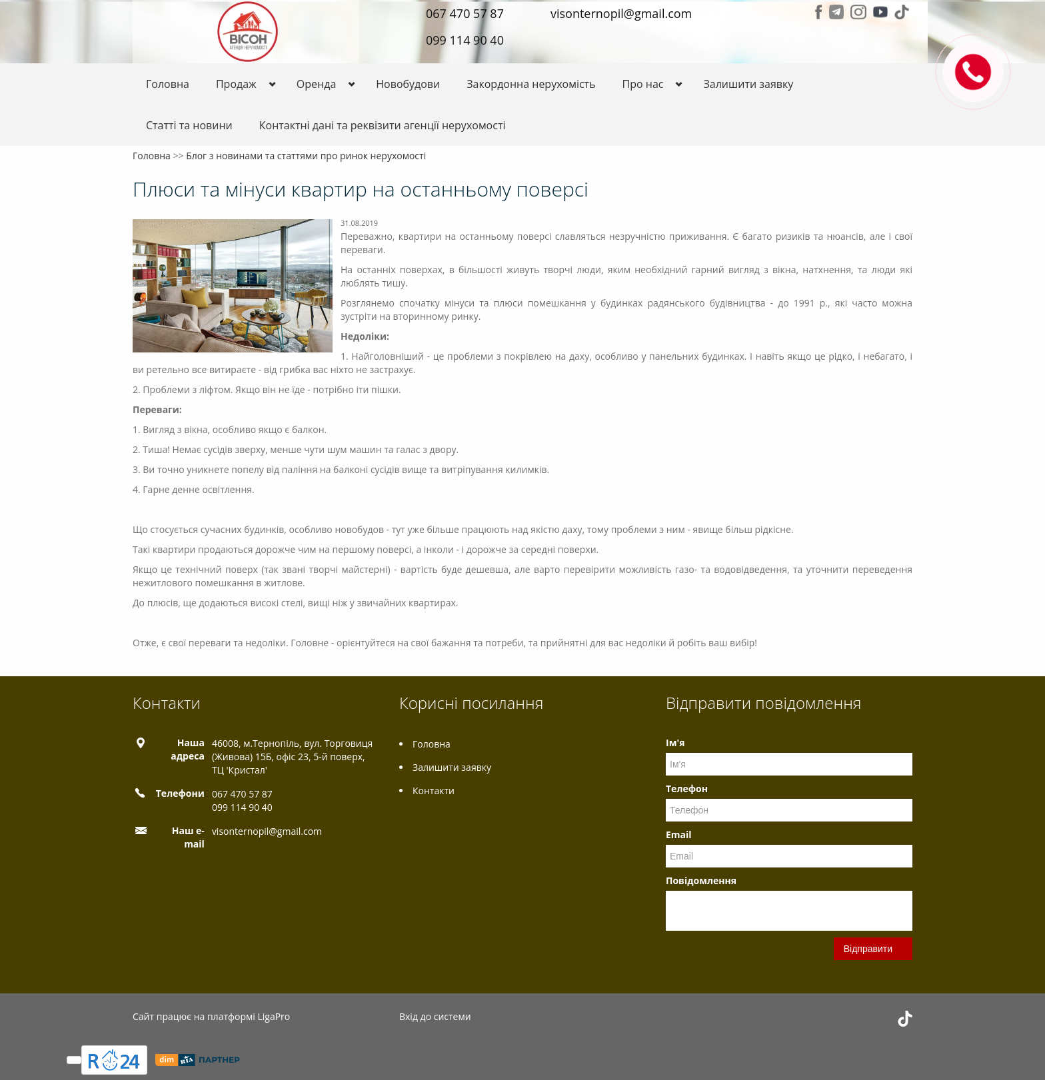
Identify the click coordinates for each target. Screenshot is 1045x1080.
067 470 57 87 (465, 13)
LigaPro (273, 1016)
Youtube (880, 12)
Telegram (836, 12)
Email (679, 834)
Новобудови (408, 84)
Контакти (434, 790)
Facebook (818, 12)
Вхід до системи (435, 1016)
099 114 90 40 (465, 40)
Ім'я (675, 742)
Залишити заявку (748, 84)
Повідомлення (701, 880)
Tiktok (901, 12)
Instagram (858, 12)
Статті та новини (189, 125)
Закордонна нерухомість (531, 84)
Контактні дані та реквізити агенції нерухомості (382, 125)
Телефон (687, 788)
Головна (167, 84)
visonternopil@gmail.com (621, 13)
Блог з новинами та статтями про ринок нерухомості (306, 155)
